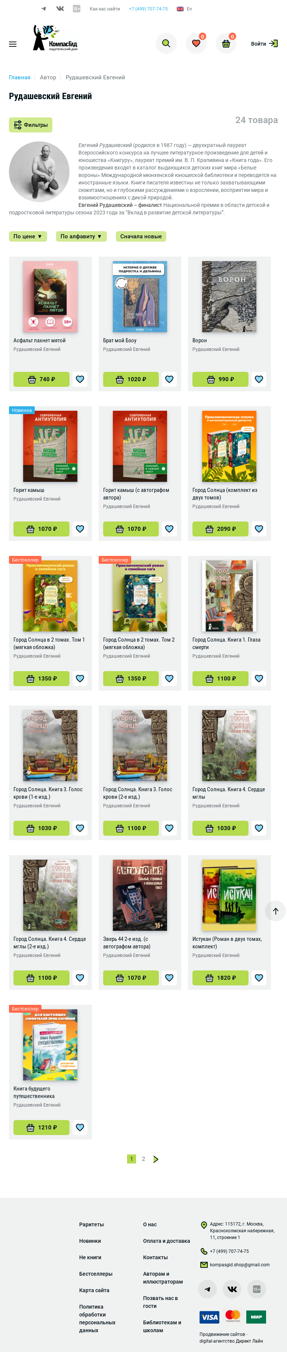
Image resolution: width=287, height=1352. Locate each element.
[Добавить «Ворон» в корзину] (220, 380)
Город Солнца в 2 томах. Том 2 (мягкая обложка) (139, 644)
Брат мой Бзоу (119, 341)
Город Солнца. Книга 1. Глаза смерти (226, 644)
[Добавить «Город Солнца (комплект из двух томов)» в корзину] (220, 529)
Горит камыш (28, 490)
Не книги (90, 1257)
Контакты (155, 1257)
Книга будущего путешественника (34, 1093)
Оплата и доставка (166, 1241)
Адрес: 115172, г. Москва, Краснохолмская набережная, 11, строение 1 (237, 1231)
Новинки (90, 1241)
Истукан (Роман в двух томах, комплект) (227, 943)
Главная (19, 78)
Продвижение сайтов (222, 1334)
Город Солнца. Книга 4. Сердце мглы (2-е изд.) (49, 943)
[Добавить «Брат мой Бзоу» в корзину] (131, 380)
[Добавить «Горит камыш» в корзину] (41, 529)
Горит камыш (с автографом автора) (136, 494)
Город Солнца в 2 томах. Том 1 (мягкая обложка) (49, 644)
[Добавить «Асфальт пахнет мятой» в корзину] (41, 380)
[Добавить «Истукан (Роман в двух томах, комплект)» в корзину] (220, 978)
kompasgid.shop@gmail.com (235, 1266)
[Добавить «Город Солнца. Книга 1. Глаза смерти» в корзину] (220, 679)
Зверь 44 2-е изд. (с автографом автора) (127, 943)
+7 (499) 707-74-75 (148, 9)
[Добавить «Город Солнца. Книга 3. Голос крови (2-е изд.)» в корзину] (131, 829)
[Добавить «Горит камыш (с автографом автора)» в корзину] (131, 529)
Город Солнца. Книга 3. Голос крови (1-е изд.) (48, 794)
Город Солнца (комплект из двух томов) (224, 494)
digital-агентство (217, 1341)
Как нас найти (105, 9)
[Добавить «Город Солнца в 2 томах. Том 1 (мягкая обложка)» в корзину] (41, 679)
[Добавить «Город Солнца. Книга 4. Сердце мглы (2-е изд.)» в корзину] (41, 978)
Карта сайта (94, 1290)
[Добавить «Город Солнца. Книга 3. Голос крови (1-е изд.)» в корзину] (41, 829)
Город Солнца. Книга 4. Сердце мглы (228, 794)
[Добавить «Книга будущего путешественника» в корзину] (41, 1128)
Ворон (199, 341)
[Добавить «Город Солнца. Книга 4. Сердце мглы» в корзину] (220, 829)
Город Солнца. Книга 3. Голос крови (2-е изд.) (137, 794)
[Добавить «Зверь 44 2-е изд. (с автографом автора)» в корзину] (131, 978)
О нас (150, 1224)
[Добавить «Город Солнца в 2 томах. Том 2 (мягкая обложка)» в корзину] (131, 679)
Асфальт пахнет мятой (39, 341)
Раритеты (91, 1224)
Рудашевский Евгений (37, 350)
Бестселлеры (95, 1274)
